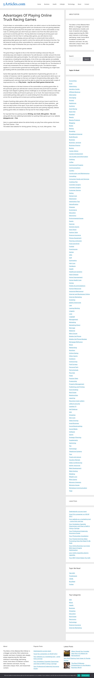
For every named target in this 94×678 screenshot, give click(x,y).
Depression (73, 199)
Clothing (72, 159)
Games (71, 252)
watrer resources (74, 465)
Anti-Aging (72, 98)
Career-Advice (73, 151)
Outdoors (72, 359)
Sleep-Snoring (73, 420)
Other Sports (73, 356)
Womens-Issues (74, 485)
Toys (70, 454)
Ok (79, 675)
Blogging (72, 123)
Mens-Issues (73, 333)
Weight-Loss (73, 477)
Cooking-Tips (73, 182)
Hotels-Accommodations (77, 286)
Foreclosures (73, 249)
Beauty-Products (74, 120)
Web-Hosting (73, 471)
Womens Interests (75, 482)
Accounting (73, 81)
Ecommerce (73, 210)
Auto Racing (73, 109)
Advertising (73, 86)
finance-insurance (75, 235)
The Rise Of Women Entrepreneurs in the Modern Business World (81, 665)
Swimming (72, 443)
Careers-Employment (76, 154)
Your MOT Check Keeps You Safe (79, 558)
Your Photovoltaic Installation (78, 536)
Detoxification (73, 204)
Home (39, 4)
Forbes (71, 584)
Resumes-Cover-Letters (76, 401)
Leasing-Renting (74, 308)
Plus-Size (72, 373)
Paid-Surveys (73, 364)
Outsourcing (73, 361)
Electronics (72, 215)
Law (70, 305)
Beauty (71, 117)
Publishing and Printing (77, 387)
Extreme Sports (74, 227)
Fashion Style (73, 232)
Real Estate (72, 392)
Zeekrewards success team (78, 511)
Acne (70, 83)
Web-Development (75, 468)
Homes (71, 283)
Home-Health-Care (75, 280)
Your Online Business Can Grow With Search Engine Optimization (79, 548)
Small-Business (74, 423)
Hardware (72, 266)
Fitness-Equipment (75, 238)
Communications (74, 168)
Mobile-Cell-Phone (75, 336)
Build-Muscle (73, 137)
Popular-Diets (73, 378)
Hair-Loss (72, 263)
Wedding (72, 474)
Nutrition (72, 350)
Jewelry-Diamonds (75, 303)
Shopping (72, 415)
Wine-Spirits (73, 479)
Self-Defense (73, 409)
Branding (72, 131)
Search (71, 56)
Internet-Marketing (75, 297)
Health (55, 4)
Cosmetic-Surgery (75, 185)
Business (46, 4)
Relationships (73, 395)
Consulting (72, 176)
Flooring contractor (75, 241)
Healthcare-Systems (75, 272)
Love (70, 314)
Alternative (72, 95)
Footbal (71, 246)
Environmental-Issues (76, 218)
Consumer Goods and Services (79, 179)
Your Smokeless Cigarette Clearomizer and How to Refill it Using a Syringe (79, 526)
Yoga (70, 491)
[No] (92, 675)
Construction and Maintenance (79, 173)
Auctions (72, 106)
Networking (73, 347)
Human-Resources (75, 288)
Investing (72, 300)
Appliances (72, 103)
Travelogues (73, 576)
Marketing (72, 322)
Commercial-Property (76, 165)
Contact (87, 4)
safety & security (74, 404)
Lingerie (72, 311)
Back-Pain (72, 112)
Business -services (75, 142)
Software (72, 432)
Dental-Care (73, 196)
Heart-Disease (73, 274)
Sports (71, 435)
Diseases (72, 207)
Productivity (73, 381)
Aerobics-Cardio (74, 89)
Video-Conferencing (75, 463)
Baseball (72, 114)
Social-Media (73, 429)
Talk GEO (72, 573)
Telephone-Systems (75, 451)
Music (79, 4)
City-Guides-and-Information (78, 157)
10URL (71, 579)
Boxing (71, 128)
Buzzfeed (72, 581)
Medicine (72, 331)
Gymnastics (73, 260)
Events (71, 221)
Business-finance (74, 145)
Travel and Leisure (75, 457)
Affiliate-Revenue (74, 92)
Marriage (72, 328)
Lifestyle (62, 4)
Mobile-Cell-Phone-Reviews (78, 339)
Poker (71, 376)
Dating (71, 193)
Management (73, 319)
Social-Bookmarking (75, 426)
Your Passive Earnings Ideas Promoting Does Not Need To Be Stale (80, 541)
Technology (71, 4)
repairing (72, 398)
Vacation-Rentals (74, 460)
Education (72, 213)
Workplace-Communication (78, 488)
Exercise (72, 224)
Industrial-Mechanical (76, 291)
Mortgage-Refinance (76, 342)
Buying (71, 148)
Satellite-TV (72, 406)
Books (71, 126)
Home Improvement (76, 277)
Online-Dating (73, 353)
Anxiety (71, 100)
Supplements (73, 440)
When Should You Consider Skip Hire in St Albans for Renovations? (80, 653)
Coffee (71, 162)
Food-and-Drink (74, 244)
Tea (70, 446)
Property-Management (76, 384)
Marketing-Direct (74, 325)
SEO (70, 412)
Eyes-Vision (72, 230)
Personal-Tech (73, 367)
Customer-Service (75, 190)
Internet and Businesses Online (79, 294)
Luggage (72, 317)
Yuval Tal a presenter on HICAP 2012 (45, 654)
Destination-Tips (74, 201)
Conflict (71, 171)
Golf (70, 258)
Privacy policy (85, 675)
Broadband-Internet (75, 134)
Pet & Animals (73, 370)
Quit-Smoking (73, 390)
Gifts (70, 255)
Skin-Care (72, 418)
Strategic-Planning (75, 437)
